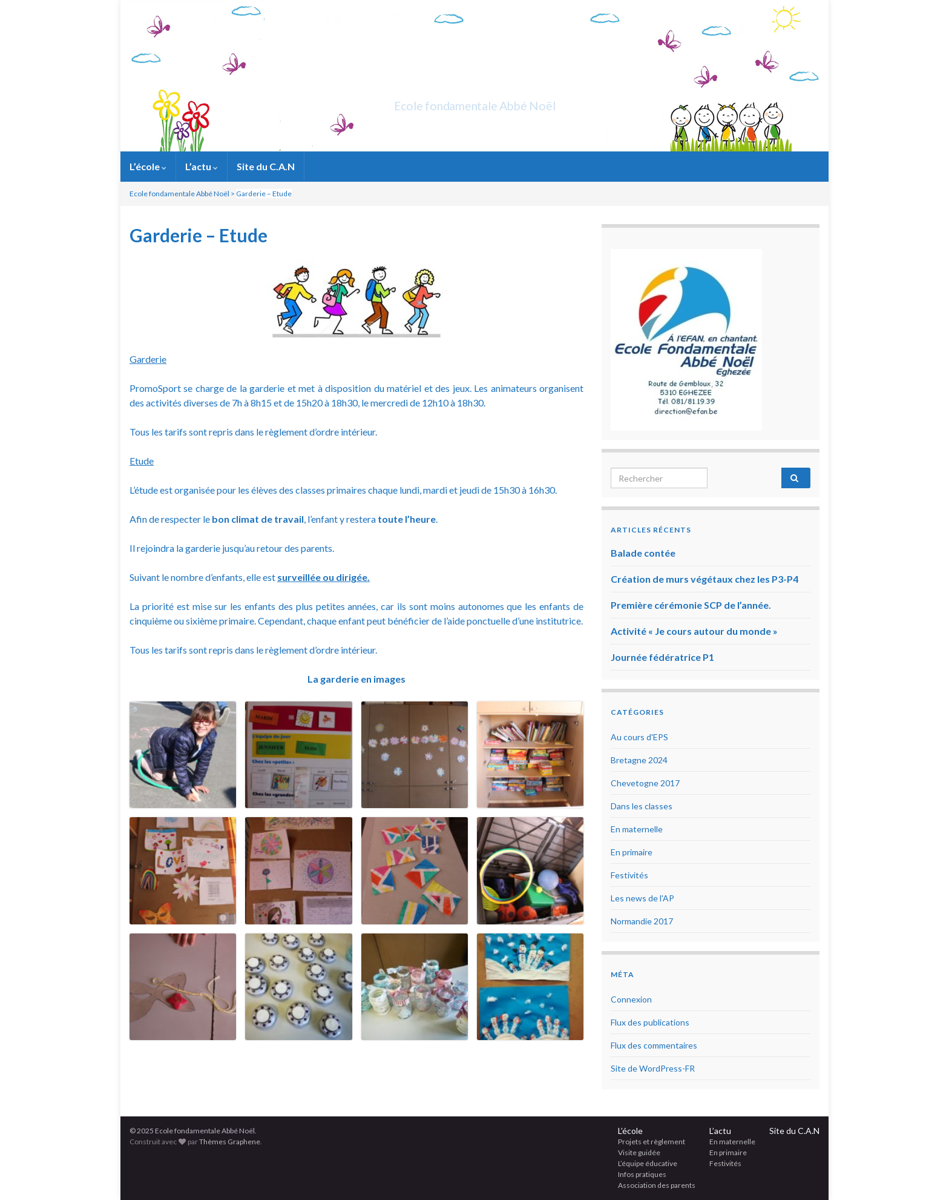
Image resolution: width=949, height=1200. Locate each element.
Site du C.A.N (266, 166)
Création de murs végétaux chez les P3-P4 (704, 579)
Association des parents (656, 1185)
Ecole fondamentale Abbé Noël (475, 102)
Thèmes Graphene (229, 1141)
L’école (148, 166)
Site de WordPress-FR (653, 1068)
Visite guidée (639, 1152)
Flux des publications (650, 1022)
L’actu (201, 166)
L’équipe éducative (647, 1163)
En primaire (631, 852)
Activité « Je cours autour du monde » (694, 631)
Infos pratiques (642, 1174)
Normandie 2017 (642, 921)
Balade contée (643, 553)
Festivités (629, 875)
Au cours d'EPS (639, 737)
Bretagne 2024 (639, 760)
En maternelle (637, 829)
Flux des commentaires (654, 1045)
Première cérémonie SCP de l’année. (691, 605)
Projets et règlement (651, 1141)
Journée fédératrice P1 (662, 657)
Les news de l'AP (642, 898)
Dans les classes (641, 806)
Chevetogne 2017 (645, 783)
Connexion (631, 999)
